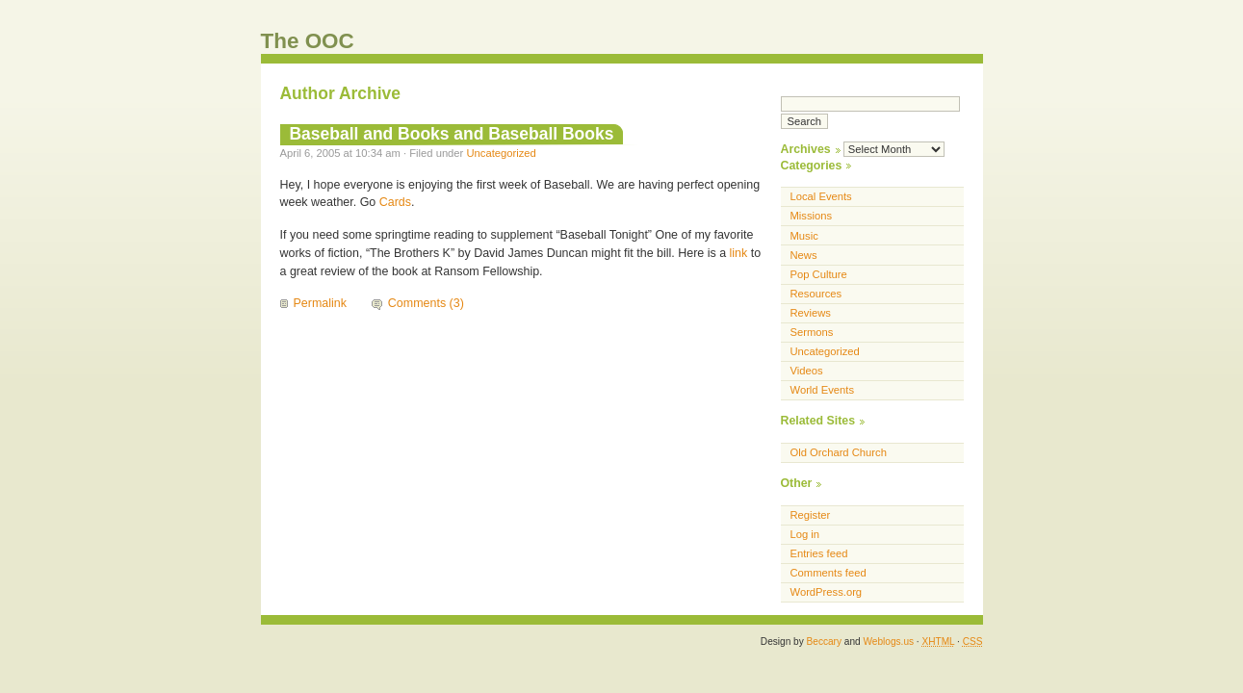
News (803, 255)
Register (810, 515)
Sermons (812, 332)
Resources (816, 293)
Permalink (320, 303)
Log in (805, 534)
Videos (806, 370)
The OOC (307, 41)
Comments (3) (426, 303)
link (739, 253)
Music (804, 236)
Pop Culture (818, 274)
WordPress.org (826, 592)
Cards (395, 202)
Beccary (824, 641)
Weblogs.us (888, 641)
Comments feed (828, 572)
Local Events (821, 196)
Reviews (810, 313)
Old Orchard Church (838, 452)
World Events (822, 390)
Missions (811, 215)
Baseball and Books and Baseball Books (452, 133)
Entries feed (819, 553)
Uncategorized (500, 153)
